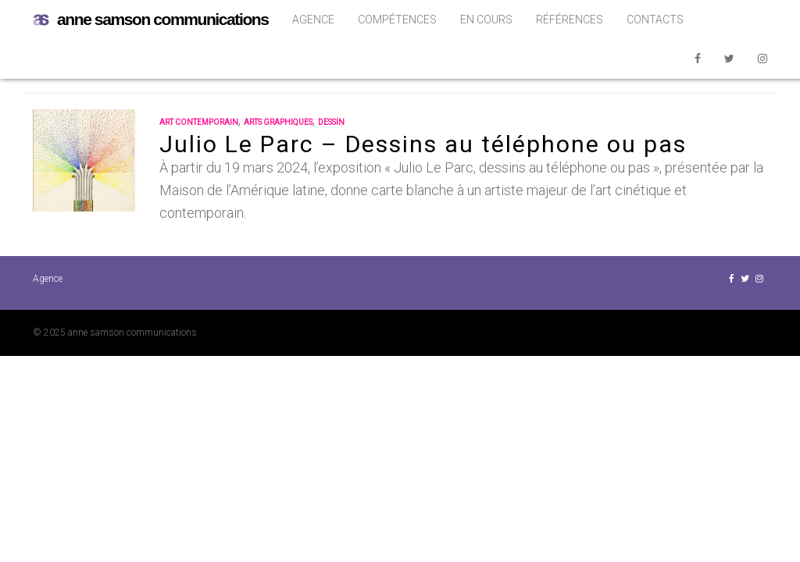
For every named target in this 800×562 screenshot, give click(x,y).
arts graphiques (278, 122)
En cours (486, 19)
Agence (313, 19)
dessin (331, 122)
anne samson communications (151, 20)
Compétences (397, 19)
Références (569, 19)
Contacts (655, 19)
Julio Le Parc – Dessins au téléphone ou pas (423, 144)
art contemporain (198, 122)
